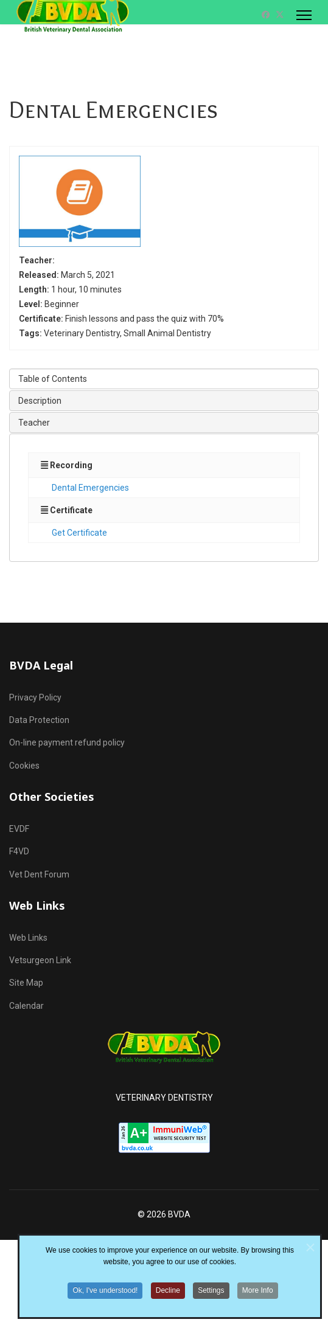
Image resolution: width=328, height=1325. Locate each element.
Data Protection (39, 720)
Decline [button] (168, 1299)
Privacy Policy (35, 697)
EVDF (19, 829)
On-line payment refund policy (67, 742)
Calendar (26, 1006)
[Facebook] (266, 14)
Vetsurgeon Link (40, 960)
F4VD (19, 851)
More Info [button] (257, 1299)
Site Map (26, 983)
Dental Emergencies (90, 488)
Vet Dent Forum (39, 874)
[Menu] (304, 15)
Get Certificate (79, 533)
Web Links (28, 938)
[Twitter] (280, 14)
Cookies (24, 765)
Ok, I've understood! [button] (105, 1299)
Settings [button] (211, 1299)
